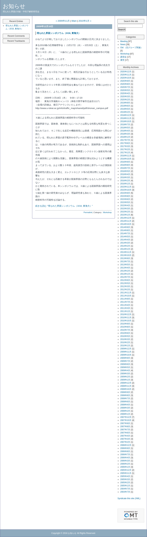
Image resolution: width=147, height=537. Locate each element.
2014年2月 (125, 246)
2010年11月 (125, 317)
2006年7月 (125, 454)
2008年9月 (125, 392)
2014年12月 (125, 218)
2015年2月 (125, 211)
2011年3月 (125, 308)
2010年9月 (125, 324)
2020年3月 (125, 96)
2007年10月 (125, 420)
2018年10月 (125, 121)
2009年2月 (125, 376)
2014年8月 (125, 230)
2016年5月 (125, 171)
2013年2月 (125, 271)
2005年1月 (125, 485)
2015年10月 (125, 190)
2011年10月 (125, 296)
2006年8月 (125, 451)
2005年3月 (125, 479)
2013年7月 (125, 261)
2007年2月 (125, 442)
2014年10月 (125, 224)
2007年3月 (125, 439)
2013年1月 (125, 274)
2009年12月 (125, 348)
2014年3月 (125, 243)
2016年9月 (125, 162)
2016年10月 (125, 159)
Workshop (107, 212)
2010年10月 (125, 320)
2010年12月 (125, 314)
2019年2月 (125, 112)
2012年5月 (125, 283)
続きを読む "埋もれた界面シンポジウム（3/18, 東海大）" (64, 206)
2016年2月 (125, 180)
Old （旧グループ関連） (131, 47)
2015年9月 (125, 193)
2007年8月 (125, 426)
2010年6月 (125, 333)
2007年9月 (125, 423)
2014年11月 (125, 221)
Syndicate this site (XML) (128, 498)
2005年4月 (125, 476)
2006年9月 (125, 448)
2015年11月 (125, 187)
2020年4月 (125, 93)
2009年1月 (125, 380)
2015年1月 (125, 215)
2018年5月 (125, 127)
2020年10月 (125, 78)
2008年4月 (125, 404)
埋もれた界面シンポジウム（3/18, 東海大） (59, 33)
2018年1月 (125, 137)
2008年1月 (125, 414)
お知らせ (14, 6)
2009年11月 (125, 352)
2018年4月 (125, 131)
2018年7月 (125, 124)
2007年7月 (125, 429)
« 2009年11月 (63, 21)
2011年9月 (125, 299)
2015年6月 (125, 199)
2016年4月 (125, 174)
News (122, 44)
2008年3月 (125, 408)
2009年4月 (125, 370)
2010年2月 (125, 342)
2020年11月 (125, 75)
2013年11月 (125, 252)
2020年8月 (125, 84)
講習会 (123, 57)
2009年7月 (125, 361)
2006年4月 (125, 457)
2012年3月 (125, 286)
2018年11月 (125, 118)
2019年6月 (125, 106)
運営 (122, 60)
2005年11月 (125, 473)
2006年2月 (125, 464)
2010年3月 (125, 339)
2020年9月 (125, 81)
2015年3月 (125, 208)
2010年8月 (125, 327)
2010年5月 (125, 336)
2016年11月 (125, 155)
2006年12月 (125, 445)
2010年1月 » (85, 21)
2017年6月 (125, 143)
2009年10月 (125, 355)
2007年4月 (125, 436)
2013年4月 (125, 268)
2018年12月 (125, 115)
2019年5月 (125, 109)
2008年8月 (125, 395)
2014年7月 (125, 233)
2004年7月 (125, 489)
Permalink (88, 212)
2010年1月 (125, 345)
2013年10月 (125, 255)
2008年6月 (125, 401)
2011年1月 (125, 311)
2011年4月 (125, 305)
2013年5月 (125, 264)
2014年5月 (125, 236)
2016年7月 (125, 168)
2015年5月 (125, 202)
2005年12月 (125, 470)
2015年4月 (125, 205)
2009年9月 (125, 358)
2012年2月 (125, 289)
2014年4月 (125, 239)
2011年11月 (125, 292)
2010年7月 (125, 330)
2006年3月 (125, 461)
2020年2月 (125, 99)
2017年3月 (125, 146)
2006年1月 (125, 467)
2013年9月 (125, 258)
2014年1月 (125, 249)
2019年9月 (125, 103)
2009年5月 (125, 367)
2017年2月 (125, 149)
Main (74, 21)
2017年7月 (125, 140)
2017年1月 (125, 152)
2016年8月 (125, 165)
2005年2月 (125, 482)
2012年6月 (125, 280)
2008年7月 (125, 398)
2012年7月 (125, 277)
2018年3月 (125, 134)
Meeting (124, 41)
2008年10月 (125, 389)
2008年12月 (125, 383)
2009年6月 (125, 364)
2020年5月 (125, 90)
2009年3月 (125, 373)
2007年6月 (125, 433)
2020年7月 (125, 87)
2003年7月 (125, 492)
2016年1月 (125, 183)
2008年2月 (125, 411)
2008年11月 (125, 386)
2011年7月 (125, 302)
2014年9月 (125, 227)
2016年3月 (125, 177)
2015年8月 (125, 196)
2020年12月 (125, 71)
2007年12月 (125, 417)
